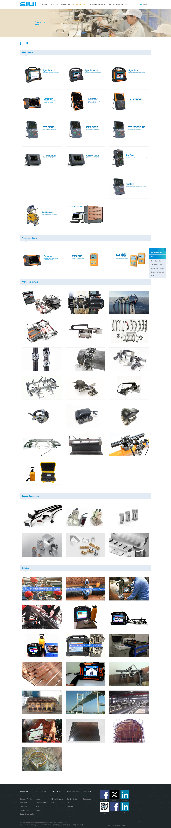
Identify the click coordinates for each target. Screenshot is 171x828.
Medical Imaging (157, 252)
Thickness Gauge (157, 265)
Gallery (38, 810)
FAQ (68, 803)
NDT (157, 256)
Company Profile (26, 799)
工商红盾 (123, 825)
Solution (154, 276)
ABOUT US (53, 5)
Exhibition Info (41, 803)
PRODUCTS (80, 5)
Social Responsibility (27, 814)
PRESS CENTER (67, 5)
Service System (72, 799)
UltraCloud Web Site (144, 822)
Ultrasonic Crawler (157, 268)
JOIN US (110, 5)
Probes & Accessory (158, 272)
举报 (112, 825)
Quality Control (25, 810)
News (38, 799)
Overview (23, 806)
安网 (109, 825)
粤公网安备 (117, 825)
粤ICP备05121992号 (47, 825)
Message (70, 806)
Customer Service (96, 5)
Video (38, 806)
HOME (44, 5)
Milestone (23, 803)
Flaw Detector (156, 261)
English (145, 4)
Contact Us (121, 5)
